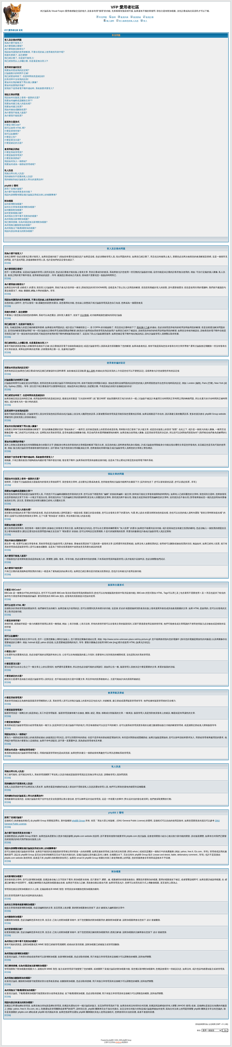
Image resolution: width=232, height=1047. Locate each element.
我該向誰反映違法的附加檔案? (18, 231)
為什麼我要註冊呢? (13, 46)
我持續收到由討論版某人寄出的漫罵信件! (23, 179)
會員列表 (123, 17)
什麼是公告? (10, 137)
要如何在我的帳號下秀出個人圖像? (21, 82)
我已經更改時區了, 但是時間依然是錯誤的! (24, 76)
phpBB (111, 1040)
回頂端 (7, 263)
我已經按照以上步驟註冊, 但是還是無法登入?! (26, 61)
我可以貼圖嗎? (11, 134)
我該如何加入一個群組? (15, 161)
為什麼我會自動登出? (14, 49)
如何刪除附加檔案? (13, 210)
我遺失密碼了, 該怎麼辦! (16, 55)
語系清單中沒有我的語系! (16, 79)
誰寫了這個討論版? (13, 188)
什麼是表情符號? (12, 131)
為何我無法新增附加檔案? (16, 219)
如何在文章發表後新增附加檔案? (20, 207)
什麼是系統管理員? (13, 152)
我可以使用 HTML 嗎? (14, 128)
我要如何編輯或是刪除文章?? (18, 100)
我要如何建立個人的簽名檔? (17, 103)
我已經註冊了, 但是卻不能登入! (19, 58)
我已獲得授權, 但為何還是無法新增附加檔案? (25, 222)
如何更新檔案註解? (13, 213)
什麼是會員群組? (12, 158)
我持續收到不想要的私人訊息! (18, 176)
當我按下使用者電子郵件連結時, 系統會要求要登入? (29, 88)
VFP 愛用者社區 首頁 (13, 30)
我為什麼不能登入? (13, 43)
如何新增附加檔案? (13, 204)
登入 (144, 21)
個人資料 (109, 21)
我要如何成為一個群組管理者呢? (20, 164)
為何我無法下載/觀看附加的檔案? (20, 228)
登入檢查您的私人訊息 (127, 21)
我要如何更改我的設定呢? (16, 70)
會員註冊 (148, 17)
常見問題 (101, 17)
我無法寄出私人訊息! (14, 173)
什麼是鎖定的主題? (13, 143)
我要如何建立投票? (13, 106)
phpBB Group (78, 820)
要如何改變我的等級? (14, 85)
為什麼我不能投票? (13, 115)
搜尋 (112, 17)
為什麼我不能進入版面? (15, 112)
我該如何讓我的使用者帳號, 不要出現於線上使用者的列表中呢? (34, 52)
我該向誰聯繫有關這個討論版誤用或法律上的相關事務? (30, 195)
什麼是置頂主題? (12, 140)
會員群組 (135, 17)
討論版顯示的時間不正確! (16, 73)
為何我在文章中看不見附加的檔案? (21, 216)
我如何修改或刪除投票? (15, 109)
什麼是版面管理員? (13, 155)
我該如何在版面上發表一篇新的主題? (22, 97)
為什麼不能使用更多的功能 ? (18, 191)
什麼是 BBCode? (12, 125)
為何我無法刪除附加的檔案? (17, 225)
